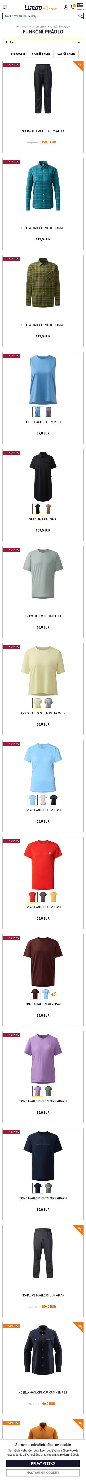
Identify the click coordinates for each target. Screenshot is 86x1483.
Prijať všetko (43, 1463)
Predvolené (18, 53)
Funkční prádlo (60, 26)
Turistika (40, 26)
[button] (80, 7)
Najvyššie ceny (66, 53)
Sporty (26, 26)
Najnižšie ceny (41, 53)
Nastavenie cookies (43, 1473)
